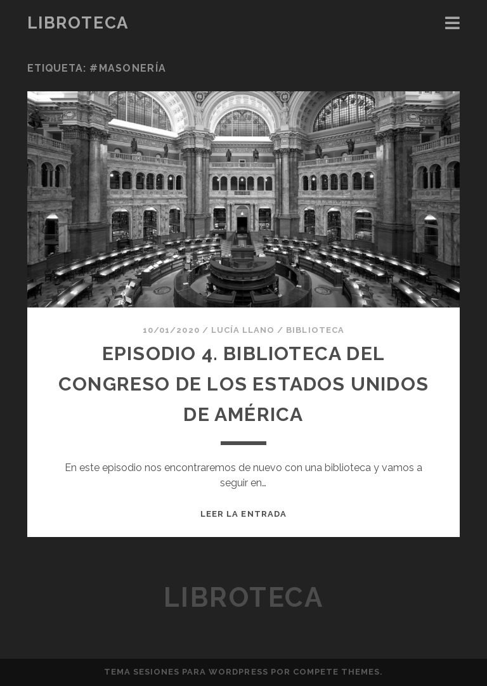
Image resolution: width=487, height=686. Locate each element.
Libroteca (78, 22)
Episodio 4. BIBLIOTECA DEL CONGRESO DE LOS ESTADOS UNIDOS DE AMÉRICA (243, 383)
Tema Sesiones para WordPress (186, 671)
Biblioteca (315, 330)
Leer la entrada (243, 514)
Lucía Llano (243, 330)
